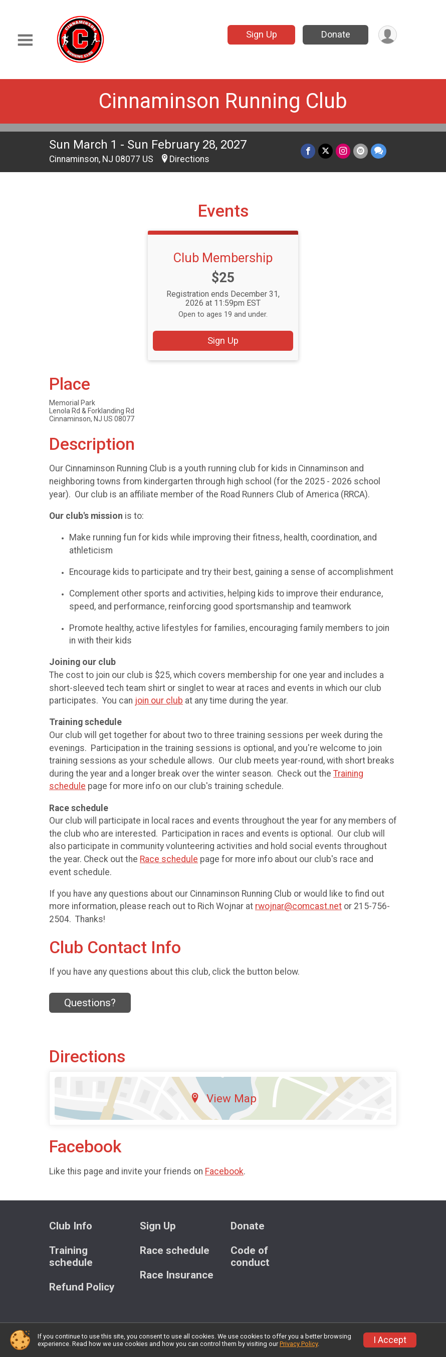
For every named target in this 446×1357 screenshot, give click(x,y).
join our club (159, 701)
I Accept (389, 1340)
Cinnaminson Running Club (223, 101)
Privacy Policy (299, 1343)
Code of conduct (250, 1256)
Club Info (70, 1226)
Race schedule (169, 859)
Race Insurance (176, 1275)
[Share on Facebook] (308, 151)
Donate (335, 34)
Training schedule (71, 1256)
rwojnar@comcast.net (298, 906)
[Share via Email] (360, 151)
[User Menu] (387, 35)
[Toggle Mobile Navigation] (25, 40)
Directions (189, 159)
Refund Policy (81, 1287)
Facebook (224, 1171)
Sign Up (261, 34)
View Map (223, 1098)
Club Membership (223, 257)
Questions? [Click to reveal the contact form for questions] (90, 1003)
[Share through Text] (378, 151)
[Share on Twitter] (325, 151)
